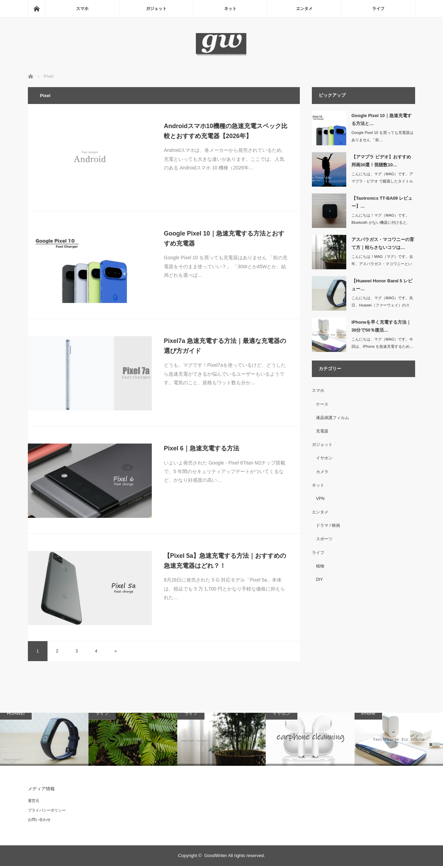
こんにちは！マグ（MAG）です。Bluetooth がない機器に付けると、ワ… (380, 222)
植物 (320, 566)
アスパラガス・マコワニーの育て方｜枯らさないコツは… (382, 243)
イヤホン (324, 458)
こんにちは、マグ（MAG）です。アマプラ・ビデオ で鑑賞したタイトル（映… (382, 181)
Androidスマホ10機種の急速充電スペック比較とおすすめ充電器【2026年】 (225, 131)
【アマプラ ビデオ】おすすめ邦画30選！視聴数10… (381, 160)
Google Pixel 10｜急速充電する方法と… (381, 119)
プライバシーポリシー (47, 810)
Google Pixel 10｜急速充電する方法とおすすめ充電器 (224, 238)
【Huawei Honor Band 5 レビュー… (381, 284)
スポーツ (324, 538)
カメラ (322, 471)
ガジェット (156, 8)
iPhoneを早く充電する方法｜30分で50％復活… (381, 326)
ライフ (378, 8)
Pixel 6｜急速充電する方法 (201, 448)
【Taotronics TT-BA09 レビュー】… (381, 202)
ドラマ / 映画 (328, 525)
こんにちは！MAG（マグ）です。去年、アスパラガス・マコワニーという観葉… (382, 263)
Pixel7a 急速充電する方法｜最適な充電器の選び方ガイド (225, 345)
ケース (322, 404)
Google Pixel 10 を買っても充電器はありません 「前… (382, 136)
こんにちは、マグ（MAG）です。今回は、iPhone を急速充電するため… (382, 342)
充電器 (322, 431)
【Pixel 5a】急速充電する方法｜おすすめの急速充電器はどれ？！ (225, 560)
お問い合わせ (39, 819)
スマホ (82, 8)
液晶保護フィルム (332, 417)
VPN (320, 498)
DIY (319, 579)
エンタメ (304, 8)
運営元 (33, 801)
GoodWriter (215, 855)
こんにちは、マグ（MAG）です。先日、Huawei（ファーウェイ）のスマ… (382, 305)
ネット (230, 8)
